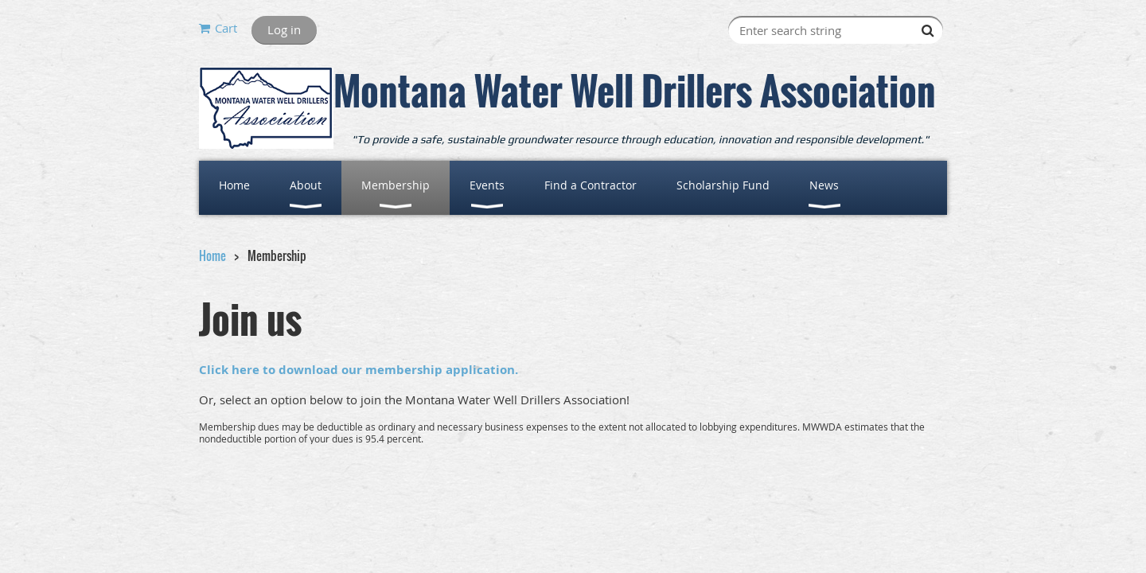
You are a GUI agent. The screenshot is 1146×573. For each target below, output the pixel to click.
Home (212, 255)
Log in (284, 29)
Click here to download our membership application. (358, 369)
